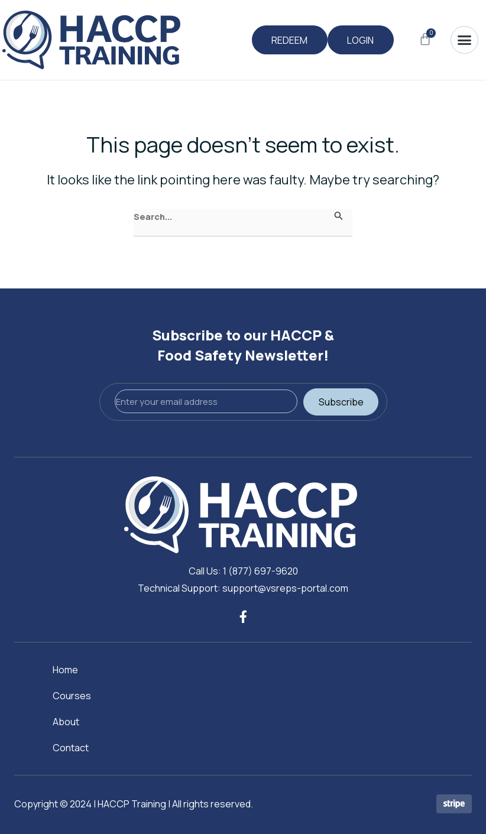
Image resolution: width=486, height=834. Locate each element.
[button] (464, 40)
